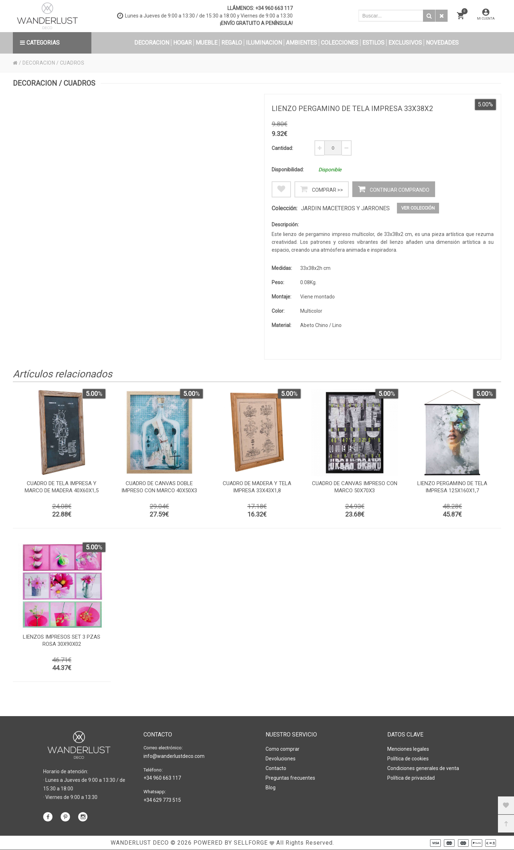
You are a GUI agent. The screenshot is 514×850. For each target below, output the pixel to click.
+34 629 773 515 (162, 800)
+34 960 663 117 (274, 8)
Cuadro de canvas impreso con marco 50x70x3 (354, 487)
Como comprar (282, 749)
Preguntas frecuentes (290, 778)
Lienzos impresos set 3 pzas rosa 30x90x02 (61, 640)
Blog (271, 787)
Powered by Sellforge (230, 842)
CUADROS (72, 63)
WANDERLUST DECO (140, 842)
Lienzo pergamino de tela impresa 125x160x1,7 (452, 487)
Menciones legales (408, 749)
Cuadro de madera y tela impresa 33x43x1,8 (257, 487)
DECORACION (38, 63)
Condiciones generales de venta (423, 768)
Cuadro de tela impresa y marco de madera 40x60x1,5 (62, 487)
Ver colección (418, 208)
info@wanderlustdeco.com (174, 756)
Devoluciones (281, 758)
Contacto (276, 768)
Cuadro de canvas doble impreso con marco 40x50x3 (159, 487)
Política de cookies (408, 758)
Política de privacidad (411, 778)
